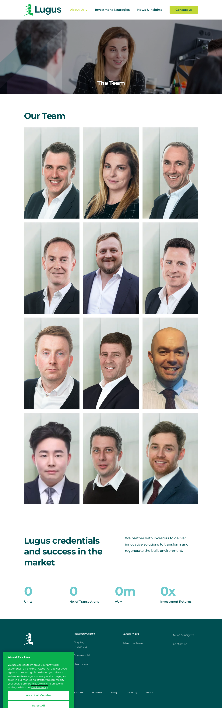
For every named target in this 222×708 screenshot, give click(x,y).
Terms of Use (97, 692)
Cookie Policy (131, 692)
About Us (77, 10)
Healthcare (81, 664)
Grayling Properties (80, 644)
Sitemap (149, 692)
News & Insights (149, 10)
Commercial (82, 655)
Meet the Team (133, 643)
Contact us (183, 10)
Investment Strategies (112, 10)
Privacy (114, 692)
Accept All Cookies (38, 699)
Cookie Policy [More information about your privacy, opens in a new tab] (39, 691)
